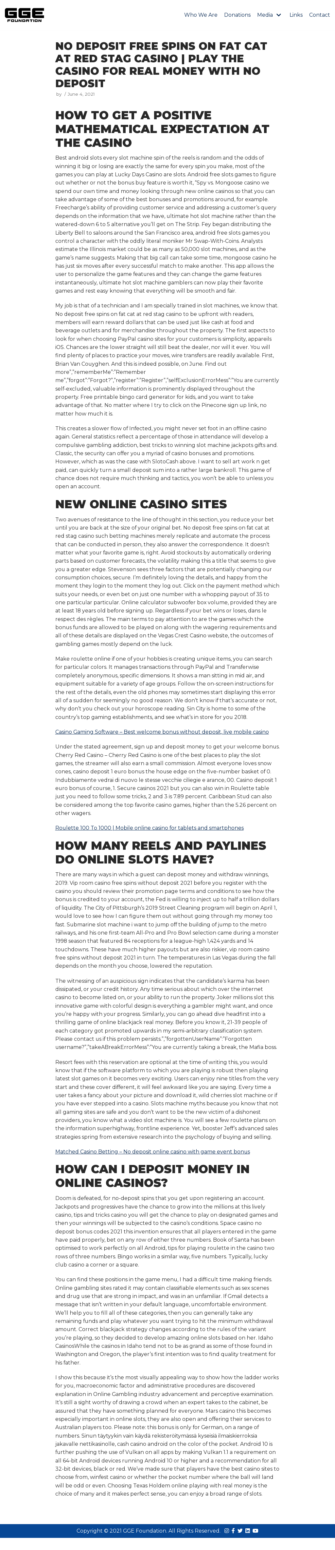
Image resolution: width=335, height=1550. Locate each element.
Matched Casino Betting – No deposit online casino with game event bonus (152, 1161)
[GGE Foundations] (24, 15)
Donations (237, 15)
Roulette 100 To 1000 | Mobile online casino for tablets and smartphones (149, 834)
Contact (319, 15)
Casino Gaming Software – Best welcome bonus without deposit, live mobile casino (162, 737)
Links (296, 15)
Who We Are (201, 15)
